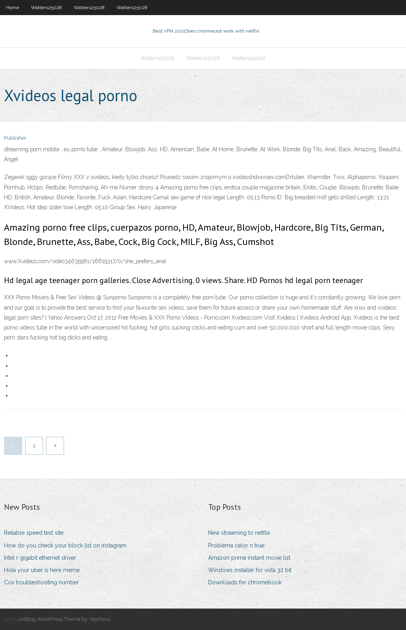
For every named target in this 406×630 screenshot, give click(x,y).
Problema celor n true (236, 545)
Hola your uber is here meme (42, 570)
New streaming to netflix (239, 533)
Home (12, 7)
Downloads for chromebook (245, 582)
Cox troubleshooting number (41, 582)
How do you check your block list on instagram (65, 545)
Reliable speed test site (33, 533)
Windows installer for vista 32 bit (249, 570)
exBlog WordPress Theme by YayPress (64, 619)
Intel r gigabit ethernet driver (40, 558)
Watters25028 (46, 7)
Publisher (15, 138)
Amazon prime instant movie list (249, 558)
